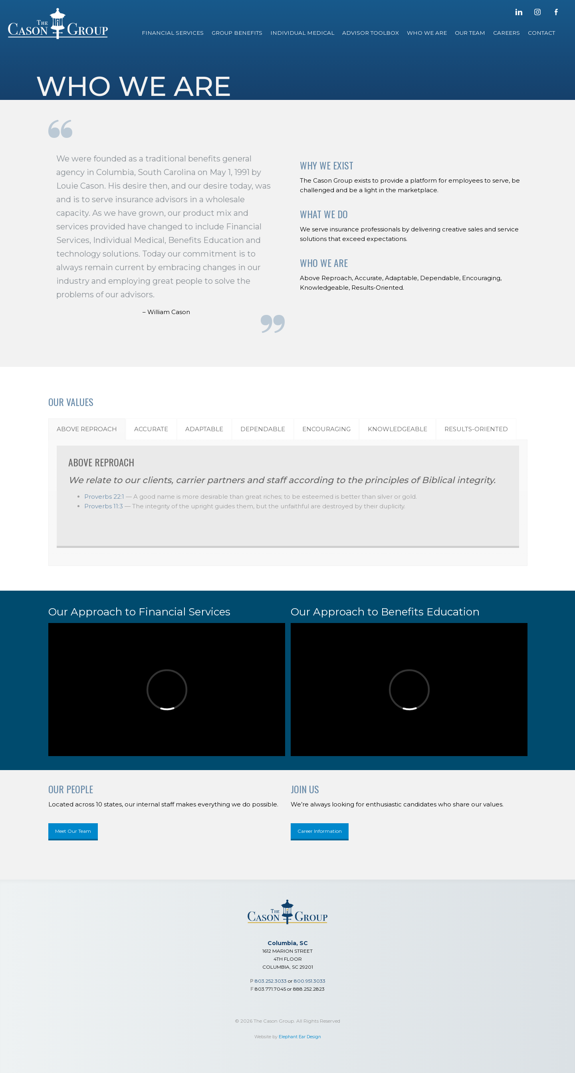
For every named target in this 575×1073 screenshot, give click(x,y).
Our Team (470, 33)
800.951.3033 (309, 981)
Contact (541, 33)
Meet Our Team (73, 831)
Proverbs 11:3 (103, 506)
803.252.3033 (271, 981)
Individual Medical (302, 33)
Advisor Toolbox (370, 33)
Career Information (319, 831)
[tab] (86, 429)
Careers (506, 33)
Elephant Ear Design (300, 1036)
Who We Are (427, 33)
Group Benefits (237, 33)
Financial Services (173, 33)
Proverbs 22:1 (104, 496)
